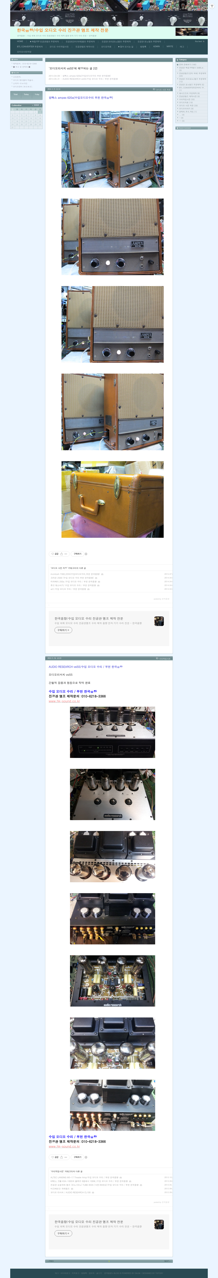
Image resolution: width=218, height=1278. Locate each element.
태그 (182, 46)
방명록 (143, 46)
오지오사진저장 (24, 52)
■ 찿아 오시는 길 (125, 46)
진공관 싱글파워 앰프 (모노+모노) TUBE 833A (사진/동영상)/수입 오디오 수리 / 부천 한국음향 (94, 1184)
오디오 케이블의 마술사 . (23, 80)
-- (181, 121)
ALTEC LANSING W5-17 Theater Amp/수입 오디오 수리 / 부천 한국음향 (84, 1177)
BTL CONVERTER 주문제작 (30, 46)
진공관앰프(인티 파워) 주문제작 (192, 74)
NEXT (167, 1261)
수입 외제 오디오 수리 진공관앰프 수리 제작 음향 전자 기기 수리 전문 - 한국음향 (98, 623)
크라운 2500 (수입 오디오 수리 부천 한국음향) (72, 577)
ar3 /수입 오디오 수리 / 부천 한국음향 (68, 588)
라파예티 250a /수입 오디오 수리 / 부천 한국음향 (74, 581)
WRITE (170, 46)
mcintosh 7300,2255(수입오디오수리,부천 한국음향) (75, 574)
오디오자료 (106, 46)
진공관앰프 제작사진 (84, 46)
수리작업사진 (187, 99)
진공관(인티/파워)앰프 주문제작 (80, 41)
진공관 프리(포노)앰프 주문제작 (116, 41)
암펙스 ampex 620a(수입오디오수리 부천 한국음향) (87, 75)
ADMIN (156, 46)
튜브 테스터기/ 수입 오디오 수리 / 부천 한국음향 (73, 585)
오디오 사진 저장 (188, 105)
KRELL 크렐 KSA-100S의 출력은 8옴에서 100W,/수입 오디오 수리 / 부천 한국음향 (89, 1181)
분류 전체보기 (187, 64)
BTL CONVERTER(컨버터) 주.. (192, 88)
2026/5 (36, 105)
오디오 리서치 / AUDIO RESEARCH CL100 (71, 1192)
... (181, 114)
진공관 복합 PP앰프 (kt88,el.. (192, 69)
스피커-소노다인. (20, 83)
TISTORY (159, 1273)
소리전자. (17, 77)
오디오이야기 (186, 108)
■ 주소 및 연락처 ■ (21, 67)
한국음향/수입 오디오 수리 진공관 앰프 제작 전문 (62, 30)
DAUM (137, 1273)
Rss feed (198, 41)
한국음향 (108, 1273)
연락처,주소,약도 (188, 111)
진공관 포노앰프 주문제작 (149, 41)
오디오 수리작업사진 (59, 46)
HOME (20, 41)
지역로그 (75, 1273)
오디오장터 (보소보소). (23, 86)
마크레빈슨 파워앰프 (60, 1188)
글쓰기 (99, 1273)
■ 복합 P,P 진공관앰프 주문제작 (44, 41)
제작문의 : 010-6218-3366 (25, 63)
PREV (50, 1261)
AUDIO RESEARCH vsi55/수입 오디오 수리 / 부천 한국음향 (90, 78)
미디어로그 (65, 1273)
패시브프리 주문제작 (189, 93)
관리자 (91, 1273)
